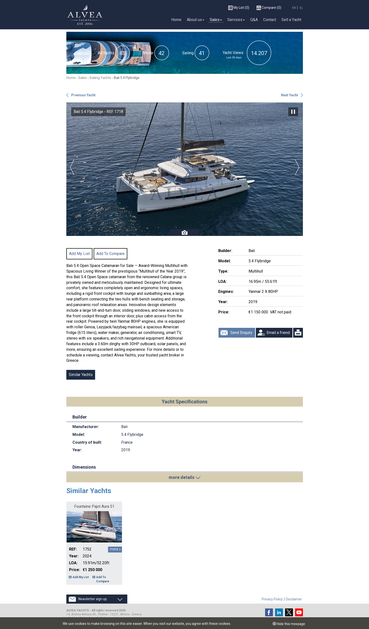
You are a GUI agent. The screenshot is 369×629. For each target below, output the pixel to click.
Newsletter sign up (92, 599)
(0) (238, 7)
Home (176, 19)
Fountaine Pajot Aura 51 (94, 506)
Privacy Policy (272, 599)
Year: (223, 301)
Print (298, 333)
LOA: (222, 281)
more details (181, 477)
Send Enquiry (241, 332)
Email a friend (278, 332)
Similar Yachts (81, 374)
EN (294, 7)
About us (195, 19)
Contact (269, 19)
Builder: (225, 250)
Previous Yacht (83, 95)
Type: (223, 271)
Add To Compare (110, 253)
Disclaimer (294, 599)
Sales (216, 19)
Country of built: (87, 442)
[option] (184, 169)
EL (301, 7)
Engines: (226, 291)
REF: (73, 549)
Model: (224, 261)
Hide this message (289, 624)
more (114, 549)
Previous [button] (72, 167)
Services (236, 19)
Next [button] (297, 167)
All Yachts (106, 53)
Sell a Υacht (291, 19)
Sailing (188, 53)
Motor (148, 53)
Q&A (254, 19)
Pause (293, 111)
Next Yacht (289, 95)
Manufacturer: (85, 426)
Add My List (79, 253)
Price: (223, 312)
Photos (184, 232)
